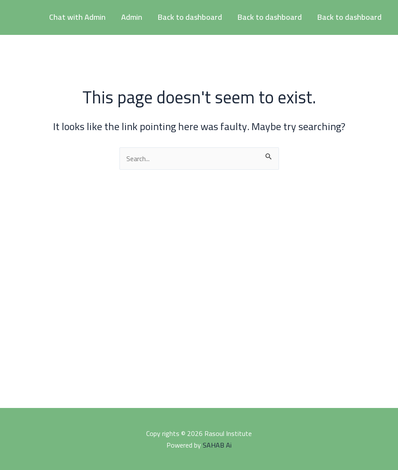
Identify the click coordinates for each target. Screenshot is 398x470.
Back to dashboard (190, 17)
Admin (131, 17)
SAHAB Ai (217, 445)
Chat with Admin (77, 17)
